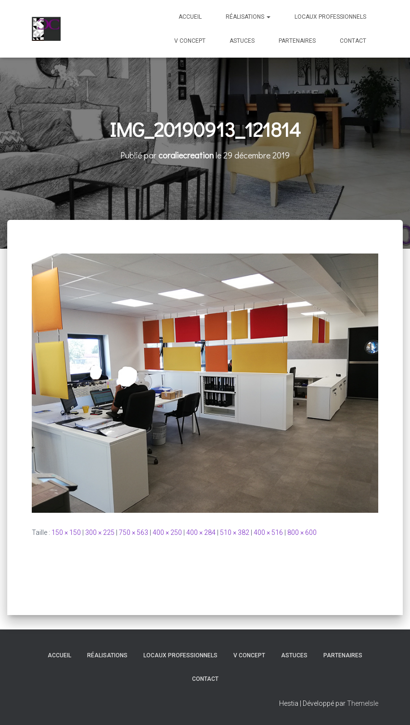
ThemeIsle (362, 703)
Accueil (190, 16)
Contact (353, 40)
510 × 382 (234, 532)
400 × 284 (201, 532)
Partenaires (297, 40)
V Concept (189, 40)
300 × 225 (100, 532)
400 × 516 (268, 532)
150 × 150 (66, 532)
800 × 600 (302, 532)
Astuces (242, 40)
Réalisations (248, 16)
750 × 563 (133, 532)
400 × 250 (167, 532)
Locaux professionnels (330, 16)
